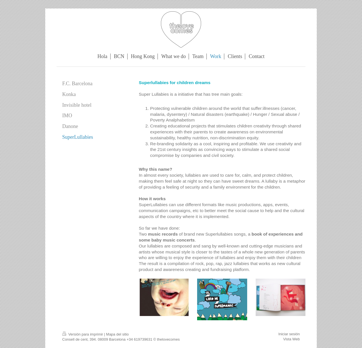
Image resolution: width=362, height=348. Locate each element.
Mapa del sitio (117, 334)
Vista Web (291, 339)
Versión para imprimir (83, 334)
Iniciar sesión (289, 334)
